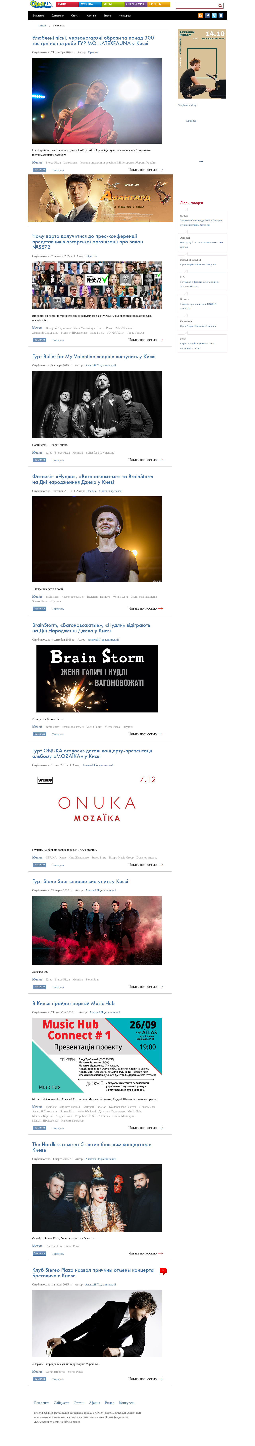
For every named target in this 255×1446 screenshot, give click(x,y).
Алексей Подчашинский (100, 365)
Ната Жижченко (79, 857)
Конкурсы (125, 15)
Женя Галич (120, 596)
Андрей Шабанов (95, 1106)
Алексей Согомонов (45, 1111)
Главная (42, 25)
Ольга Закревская (110, 491)
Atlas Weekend (124, 328)
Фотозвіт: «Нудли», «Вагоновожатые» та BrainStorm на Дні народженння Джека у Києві (92, 479)
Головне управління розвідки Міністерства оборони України (118, 162)
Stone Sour (92, 979)
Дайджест (58, 15)
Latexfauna (70, 162)
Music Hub (134, 1111)
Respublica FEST (85, 1116)
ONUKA (51, 857)
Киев (49, 452)
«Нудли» (55, 601)
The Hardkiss (54, 1246)
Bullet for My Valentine (100, 452)
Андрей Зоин (63, 1116)
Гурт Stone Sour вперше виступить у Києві (80, 881)
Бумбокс (51, 1106)
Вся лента (38, 15)
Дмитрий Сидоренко (45, 332)
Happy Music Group (121, 857)
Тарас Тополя (135, 332)
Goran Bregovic (55, 1371)
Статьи (75, 15)
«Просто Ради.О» (70, 1106)
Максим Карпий (42, 1116)
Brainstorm (52, 596)
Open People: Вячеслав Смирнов (198, 264)
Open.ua (93, 52)
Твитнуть (58, 170)
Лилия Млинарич (123, 1116)
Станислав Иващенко (144, 596)
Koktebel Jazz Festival (122, 1106)
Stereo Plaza (59, 25)
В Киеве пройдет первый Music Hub (73, 1003)
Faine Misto (97, 332)
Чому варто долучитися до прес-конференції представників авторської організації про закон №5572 (87, 241)
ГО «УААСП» (115, 332)
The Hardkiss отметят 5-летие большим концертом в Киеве (91, 1147)
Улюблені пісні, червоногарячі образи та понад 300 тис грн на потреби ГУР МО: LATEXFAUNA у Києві (93, 40)
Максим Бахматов (72, 1120)
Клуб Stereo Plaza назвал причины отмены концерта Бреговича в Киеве (93, 1272)
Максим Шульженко (74, 332)
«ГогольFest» (147, 1106)
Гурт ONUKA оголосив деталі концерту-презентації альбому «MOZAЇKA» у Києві (92, 753)
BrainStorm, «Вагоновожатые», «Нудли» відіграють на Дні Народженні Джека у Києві (91, 627)
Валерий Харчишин (58, 328)
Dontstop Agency (146, 857)
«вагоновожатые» (73, 596)
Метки (37, 162)
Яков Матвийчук (84, 328)
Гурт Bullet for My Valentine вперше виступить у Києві (93, 356)
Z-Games (104, 1116)
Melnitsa (78, 452)
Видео (107, 15)
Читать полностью (142, 170)
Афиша (91, 15)
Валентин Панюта (98, 596)
